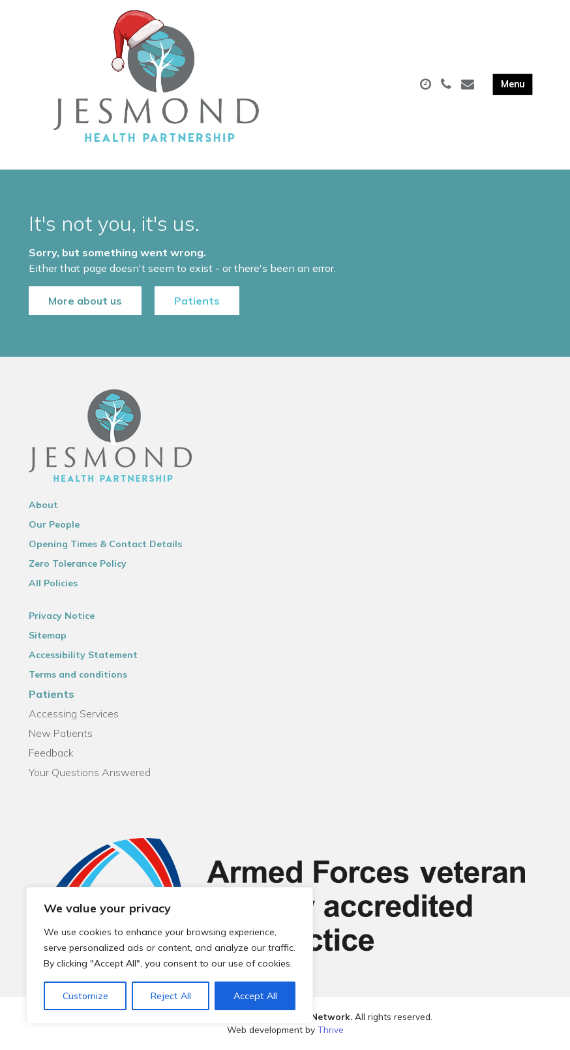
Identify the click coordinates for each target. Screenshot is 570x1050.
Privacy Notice (62, 616)
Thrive (331, 1029)
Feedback (51, 752)
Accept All (255, 996)
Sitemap (48, 635)
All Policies (53, 583)
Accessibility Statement (83, 655)
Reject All (171, 996)
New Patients (61, 733)
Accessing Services (74, 713)
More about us (85, 300)
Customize (85, 996)
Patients (197, 300)
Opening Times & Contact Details (105, 544)
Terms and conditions (78, 674)
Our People (54, 524)
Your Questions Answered (90, 772)
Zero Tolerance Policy (78, 563)
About (43, 505)
